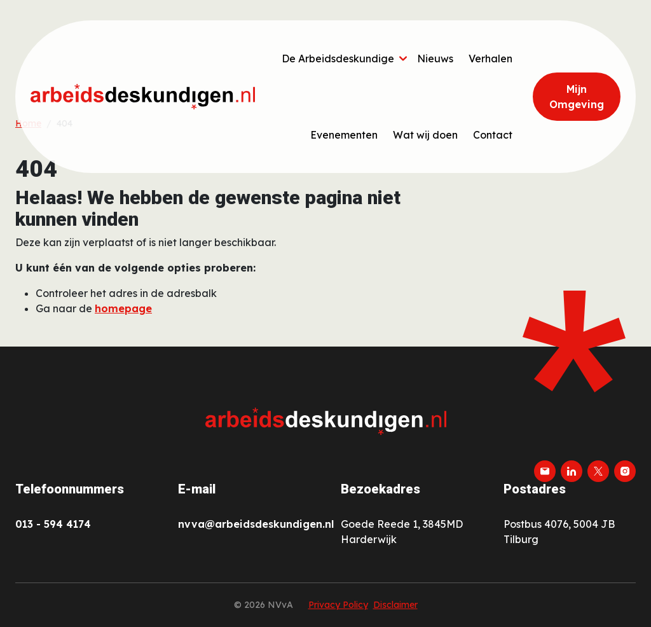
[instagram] (625, 471)
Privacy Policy (338, 604)
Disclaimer (395, 604)
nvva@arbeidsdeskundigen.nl (256, 524)
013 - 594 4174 (53, 524)
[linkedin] (571, 471)
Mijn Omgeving (576, 97)
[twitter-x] (598, 471)
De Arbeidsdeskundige (338, 58)
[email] (545, 471)
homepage (123, 308)
